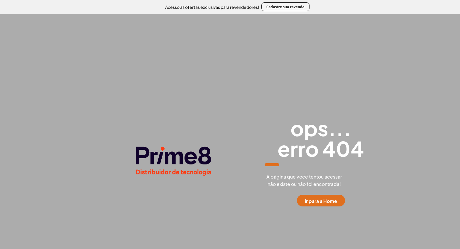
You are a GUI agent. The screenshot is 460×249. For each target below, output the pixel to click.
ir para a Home (321, 201)
